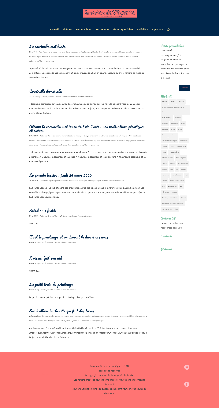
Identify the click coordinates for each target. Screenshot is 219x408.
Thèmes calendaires (69, 96)
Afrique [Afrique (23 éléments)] (164, 102)
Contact (46, 374)
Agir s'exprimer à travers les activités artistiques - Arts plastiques (65, 52)
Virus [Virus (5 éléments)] (176, 209)
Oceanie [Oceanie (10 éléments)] (164, 180)
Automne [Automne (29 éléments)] (165, 123)
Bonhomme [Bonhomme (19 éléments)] (174, 123)
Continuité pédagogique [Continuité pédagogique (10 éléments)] (169, 140)
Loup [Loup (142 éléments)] (171, 169)
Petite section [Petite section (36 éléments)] (172, 186)
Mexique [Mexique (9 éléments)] (183, 169)
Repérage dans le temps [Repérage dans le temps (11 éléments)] (170, 198)
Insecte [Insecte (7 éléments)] (172, 163)
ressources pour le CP (172, 228)
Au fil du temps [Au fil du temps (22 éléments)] (167, 118)
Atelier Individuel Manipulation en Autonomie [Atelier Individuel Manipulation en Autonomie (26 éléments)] (173, 109)
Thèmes (67, 30)
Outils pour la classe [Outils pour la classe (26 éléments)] (177, 180)
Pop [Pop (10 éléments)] (181, 186)
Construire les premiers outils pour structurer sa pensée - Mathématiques (64, 140)
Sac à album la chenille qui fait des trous (61, 310)
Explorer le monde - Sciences (53, 56)
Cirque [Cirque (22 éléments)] (180, 129)
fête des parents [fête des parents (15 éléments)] (167, 158)
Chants (95, 52)
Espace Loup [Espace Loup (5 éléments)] (181, 146)
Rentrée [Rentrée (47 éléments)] (174, 192)
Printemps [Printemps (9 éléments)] (165, 192)
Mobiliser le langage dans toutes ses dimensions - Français (88, 56)
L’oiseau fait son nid (45, 257)
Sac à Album (84, 30)
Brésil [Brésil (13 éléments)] (183, 123)
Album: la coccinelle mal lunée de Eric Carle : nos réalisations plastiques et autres (86, 128)
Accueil (54, 30)
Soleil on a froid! (42, 210)
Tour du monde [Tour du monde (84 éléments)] (167, 209)
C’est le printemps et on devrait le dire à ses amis (68, 236)
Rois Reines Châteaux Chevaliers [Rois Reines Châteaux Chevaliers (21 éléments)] (172, 203)
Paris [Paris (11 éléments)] (163, 186)
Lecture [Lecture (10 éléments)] (164, 169)
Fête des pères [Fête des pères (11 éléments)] (181, 158)
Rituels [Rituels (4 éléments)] (183, 198)
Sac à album (61, 320)
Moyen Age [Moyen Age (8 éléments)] (165, 175)
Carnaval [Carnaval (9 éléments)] (165, 129)
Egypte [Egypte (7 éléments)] (172, 146)
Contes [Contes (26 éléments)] (164, 135)
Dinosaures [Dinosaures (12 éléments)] (184, 140)
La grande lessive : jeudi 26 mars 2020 (60, 175)
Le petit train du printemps (51, 284)
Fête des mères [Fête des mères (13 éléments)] (174, 152)
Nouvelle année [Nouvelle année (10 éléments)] (177, 175)
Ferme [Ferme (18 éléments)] (164, 152)
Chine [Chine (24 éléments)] (173, 129)
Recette (121, 56)
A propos (157, 30)
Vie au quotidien (123, 30)
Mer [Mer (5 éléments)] (177, 169)
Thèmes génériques (46, 61)
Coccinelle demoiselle (45, 91)
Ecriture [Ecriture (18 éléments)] (164, 146)
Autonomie (102, 30)
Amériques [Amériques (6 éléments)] (181, 102)
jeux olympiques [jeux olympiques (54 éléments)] (183, 163)
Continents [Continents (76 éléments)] (173, 135)
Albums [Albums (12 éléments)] (172, 102)
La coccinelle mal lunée (47, 46)
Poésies (115, 56)
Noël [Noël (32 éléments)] (186, 175)
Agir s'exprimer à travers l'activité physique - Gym (67, 136)
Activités (142, 30)
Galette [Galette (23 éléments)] (164, 163)
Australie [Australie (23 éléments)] (178, 118)
